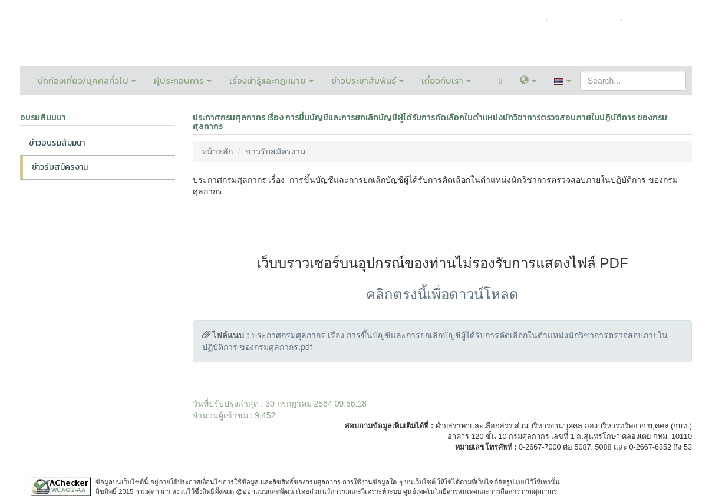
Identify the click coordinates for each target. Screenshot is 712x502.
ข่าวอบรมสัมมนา (57, 143)
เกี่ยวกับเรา (446, 80)
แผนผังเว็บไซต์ (655, 20)
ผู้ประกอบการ (183, 80)
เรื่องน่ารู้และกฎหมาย (271, 80)
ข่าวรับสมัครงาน (60, 167)
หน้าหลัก (525, 20)
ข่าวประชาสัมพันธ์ (367, 80)
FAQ (607, 20)
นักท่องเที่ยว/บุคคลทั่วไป (87, 80)
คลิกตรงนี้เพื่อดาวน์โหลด (442, 294)
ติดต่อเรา (569, 20)
